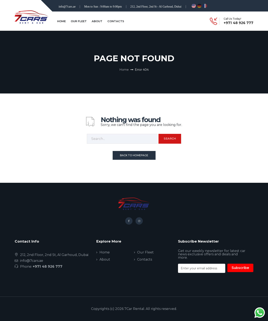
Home (61, 21)
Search (170, 138)
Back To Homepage (134, 155)
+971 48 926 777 (238, 23)
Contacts (115, 21)
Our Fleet (79, 21)
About (97, 21)
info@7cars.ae (67, 6)
